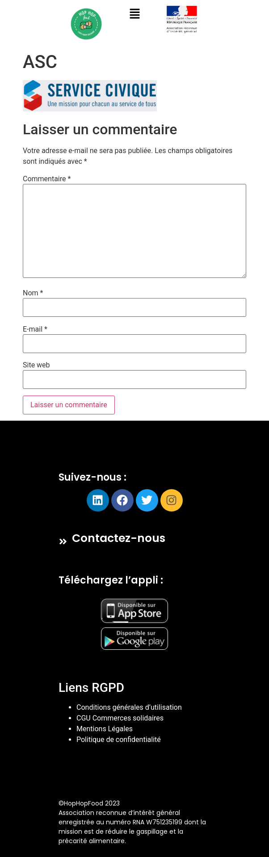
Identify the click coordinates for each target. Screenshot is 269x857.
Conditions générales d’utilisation (129, 707)
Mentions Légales (104, 729)
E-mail (35, 329)
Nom (33, 293)
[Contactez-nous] (63, 541)
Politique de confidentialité (118, 739)
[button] (134, 14)
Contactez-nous (118, 538)
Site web (36, 365)
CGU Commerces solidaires (120, 718)
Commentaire (47, 179)
